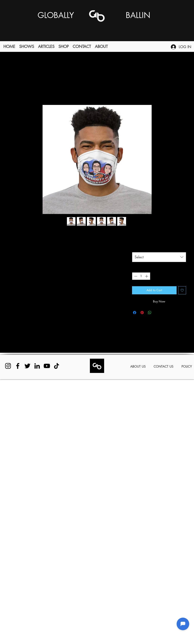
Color (138, 247)
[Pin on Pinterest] (142, 312)
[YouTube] (47, 366)
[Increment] (147, 276)
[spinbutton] (141, 276)
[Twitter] (27, 366)
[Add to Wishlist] (182, 290)
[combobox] (159, 257)
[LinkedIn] (37, 366)
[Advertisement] (37, 507)
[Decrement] (135, 276)
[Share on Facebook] (134, 312)
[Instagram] (8, 366)
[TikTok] (56, 366)
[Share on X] (157, 312)
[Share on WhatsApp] (149, 312)
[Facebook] (18, 366)
